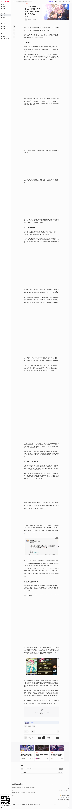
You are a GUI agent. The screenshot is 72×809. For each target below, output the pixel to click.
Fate (25, 726)
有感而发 (26, 3)
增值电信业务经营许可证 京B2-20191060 (65, 790)
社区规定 (35, 804)
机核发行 (69, 784)
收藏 (63, 1)
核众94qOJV (30, 737)
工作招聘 (39, 804)
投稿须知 (23, 804)
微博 (52, 784)
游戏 (34, 726)
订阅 (57, 737)
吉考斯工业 (61, 784)
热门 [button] (59, 772)
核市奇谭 (65, 784)
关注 (39, 737)
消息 (69, 1)
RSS (70, 785)
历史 (66, 1)
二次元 (29, 726)
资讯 (21, 752)
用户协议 (27, 804)
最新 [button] (62, 772)
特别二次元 (37, 752)
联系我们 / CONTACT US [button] (16, 804)
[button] (41, 712)
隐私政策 (31, 804)
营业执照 (69, 788)
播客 (57, 784)
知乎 (50, 784)
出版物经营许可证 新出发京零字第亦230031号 (64, 799)
